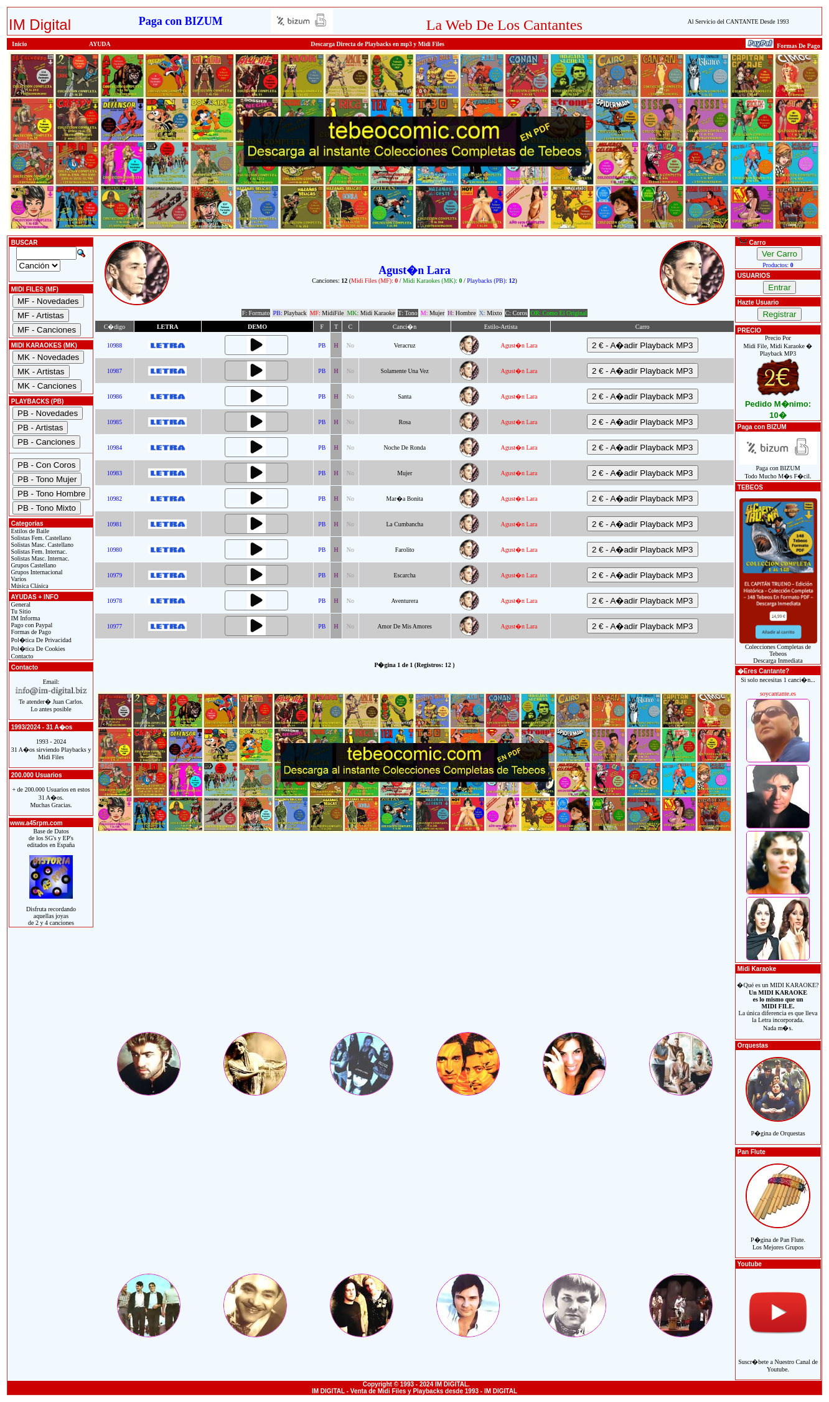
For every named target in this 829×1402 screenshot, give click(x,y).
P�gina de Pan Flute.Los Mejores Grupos (778, 1237)
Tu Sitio (19, 611)
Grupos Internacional (36, 572)
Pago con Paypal (30, 625)
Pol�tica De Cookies (37, 648)
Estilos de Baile (29, 531)
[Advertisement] (414, 943)
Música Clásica (29, 585)
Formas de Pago (30, 631)
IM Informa (24, 618)
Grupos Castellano (32, 565)
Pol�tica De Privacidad (40, 640)
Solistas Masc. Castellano (41, 544)
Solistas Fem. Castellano (40, 537)
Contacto (21, 656)
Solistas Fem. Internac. (38, 551)
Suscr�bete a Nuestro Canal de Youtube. (778, 1359)
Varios (17, 578)
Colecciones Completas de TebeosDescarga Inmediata (778, 651)
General (19, 604)
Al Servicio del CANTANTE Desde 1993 (738, 21)
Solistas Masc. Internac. (39, 558)
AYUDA (100, 43)
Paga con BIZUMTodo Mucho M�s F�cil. (778, 469)
